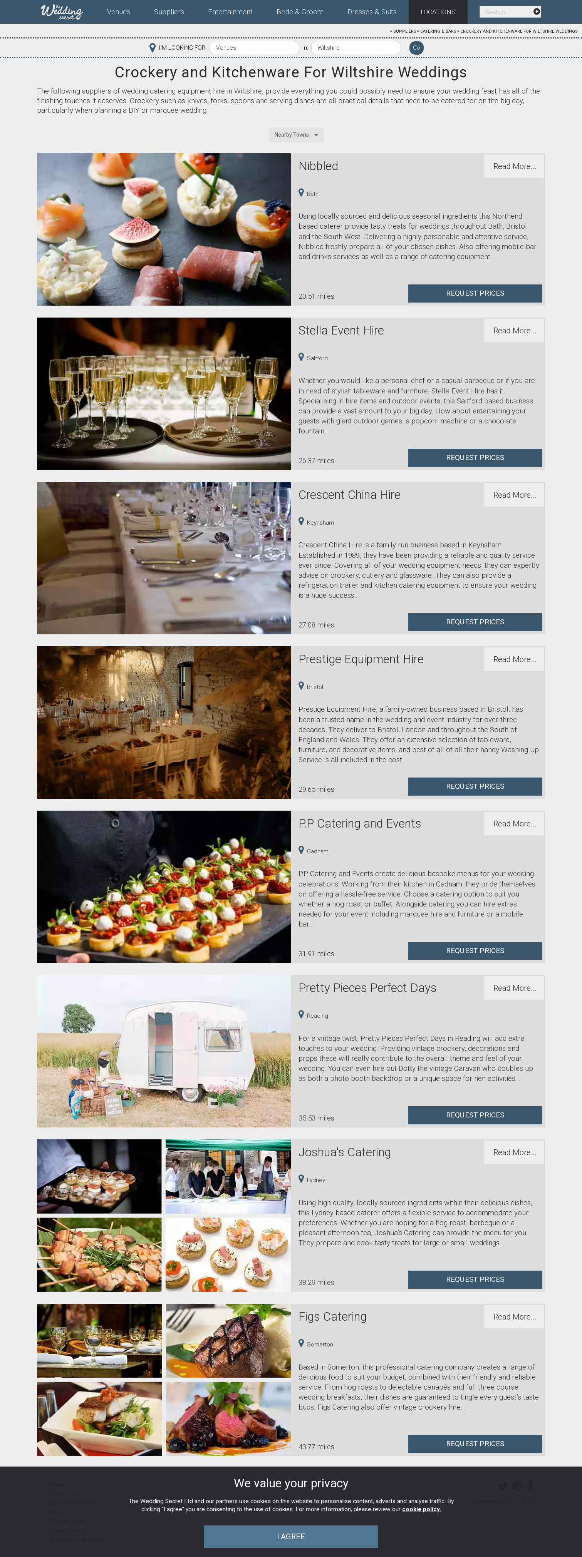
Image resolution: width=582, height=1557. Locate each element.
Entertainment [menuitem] (230, 12)
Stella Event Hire (341, 330)
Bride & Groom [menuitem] (300, 12)
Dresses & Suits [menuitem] (372, 12)
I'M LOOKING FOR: (182, 47)
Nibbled (318, 166)
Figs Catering (333, 1316)
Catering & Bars (438, 31)
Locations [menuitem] (438, 12)
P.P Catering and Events (360, 823)
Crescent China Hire (350, 495)
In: (305, 47)
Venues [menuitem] (118, 12)
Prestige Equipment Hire (361, 659)
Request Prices (475, 293)
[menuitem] (68, 10)
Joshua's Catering (345, 1152)
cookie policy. (421, 1509)
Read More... (515, 166)
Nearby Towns (292, 135)
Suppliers (404, 31)
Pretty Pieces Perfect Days (368, 988)
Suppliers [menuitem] (169, 12)
